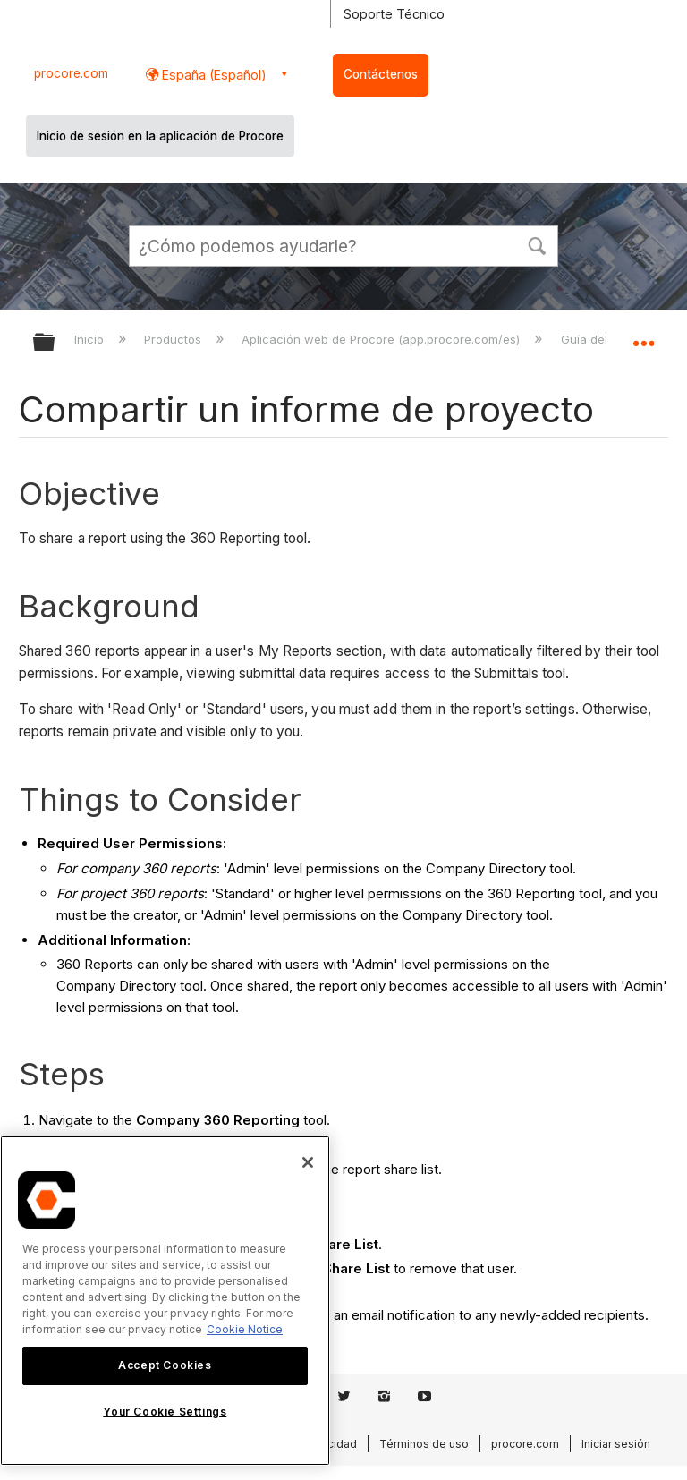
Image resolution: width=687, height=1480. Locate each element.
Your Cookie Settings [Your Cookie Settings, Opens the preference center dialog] (164, 1411)
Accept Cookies (164, 1365)
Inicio (90, 339)
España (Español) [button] (212, 74)
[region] (165, 1301)
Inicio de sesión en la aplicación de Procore (160, 136)
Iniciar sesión (615, 1443)
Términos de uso (424, 1443)
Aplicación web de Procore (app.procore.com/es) (382, 339)
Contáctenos (381, 74)
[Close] (307, 1162)
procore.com (71, 73)
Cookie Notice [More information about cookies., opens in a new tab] (245, 1329)
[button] (536, 244)
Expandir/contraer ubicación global (643, 336)
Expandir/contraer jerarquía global (55, 343)
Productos (174, 339)
